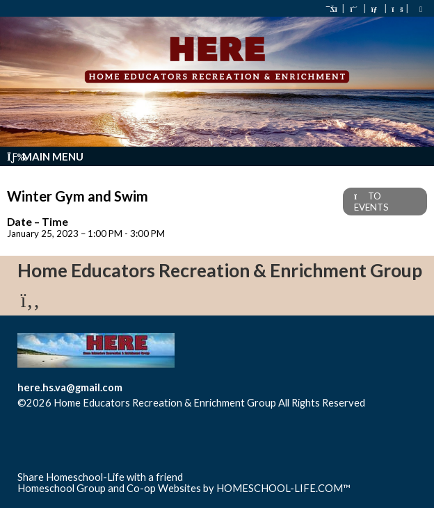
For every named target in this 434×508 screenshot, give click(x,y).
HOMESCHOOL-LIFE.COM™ (283, 488)
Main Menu (45, 156)
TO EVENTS (371, 201)
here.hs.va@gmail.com (69, 387)
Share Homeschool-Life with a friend (100, 477)
